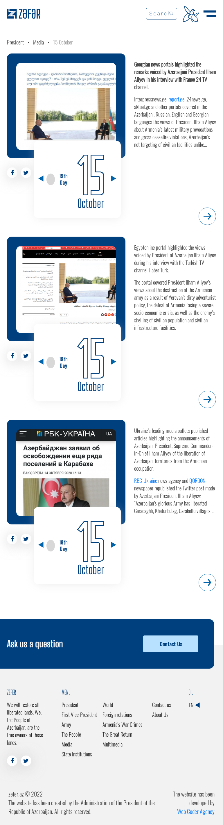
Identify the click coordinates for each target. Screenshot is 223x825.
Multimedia (112, 744)
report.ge (176, 99)
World (107, 704)
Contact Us (171, 644)
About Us (160, 714)
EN (194, 705)
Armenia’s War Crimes (122, 724)
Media (38, 42)
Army (66, 724)
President (15, 42)
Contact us (161, 704)
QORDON (197, 480)
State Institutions (77, 754)
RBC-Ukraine (145, 480)
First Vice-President (79, 714)
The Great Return (117, 734)
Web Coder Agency (196, 811)
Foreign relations (117, 714)
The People (71, 734)
